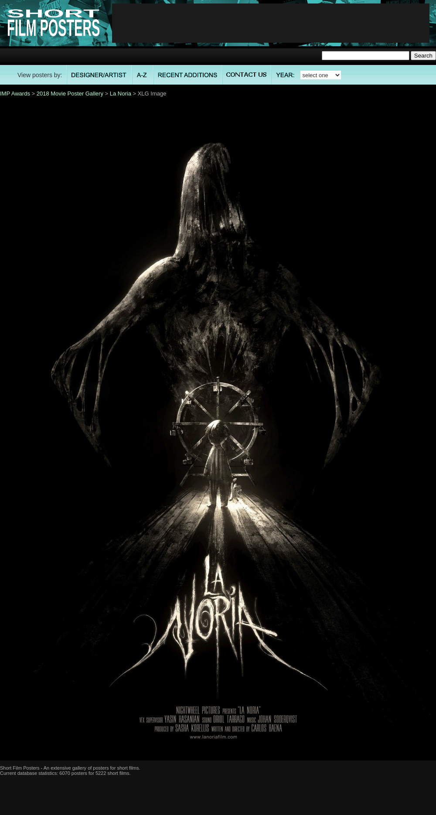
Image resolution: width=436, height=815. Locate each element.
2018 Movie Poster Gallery (70, 93)
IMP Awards (15, 93)
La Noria (120, 93)
